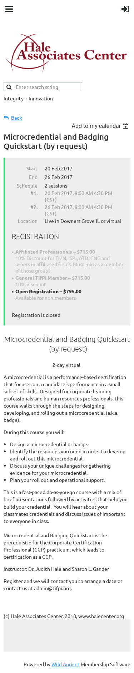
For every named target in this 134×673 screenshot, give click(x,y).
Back (16, 117)
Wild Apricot (65, 664)
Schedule (27, 185)
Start (32, 168)
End (33, 177)
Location (28, 221)
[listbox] (100, 125)
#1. (34, 193)
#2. (34, 207)
